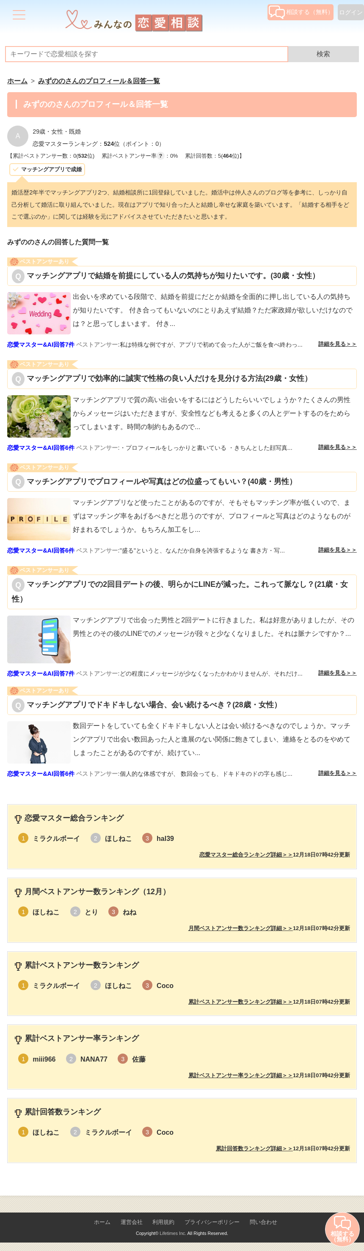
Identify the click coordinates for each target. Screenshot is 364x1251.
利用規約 (163, 1222)
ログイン (351, 12)
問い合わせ (263, 1222)
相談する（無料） (301, 11)
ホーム (102, 1222)
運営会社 (132, 1222)
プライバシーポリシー (212, 1222)
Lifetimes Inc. (173, 1233)
